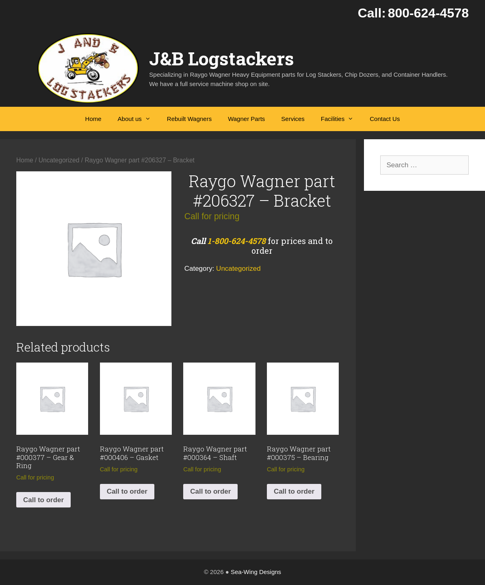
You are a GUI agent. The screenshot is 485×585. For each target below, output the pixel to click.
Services (293, 118)
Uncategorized (59, 160)
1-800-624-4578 (237, 240)
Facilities (341, 119)
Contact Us (385, 118)
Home (93, 118)
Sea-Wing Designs (256, 571)
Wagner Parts (246, 118)
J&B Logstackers (221, 58)
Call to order (43, 500)
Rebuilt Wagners (189, 118)
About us (138, 119)
